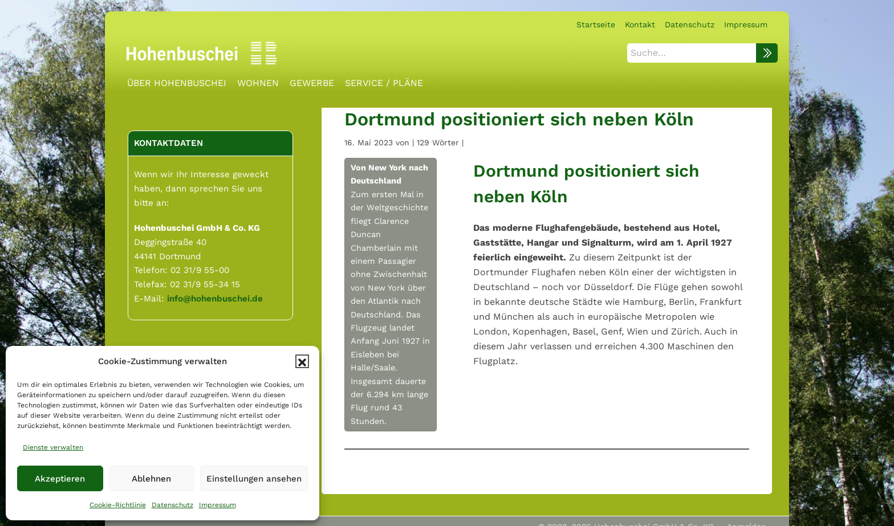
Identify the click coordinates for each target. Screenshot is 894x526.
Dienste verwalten (53, 447)
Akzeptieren (60, 479)
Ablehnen (151, 479)
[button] (302, 361)
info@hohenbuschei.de (215, 297)
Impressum (217, 505)
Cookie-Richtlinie (118, 505)
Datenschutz (172, 505)
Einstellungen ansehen (254, 479)
